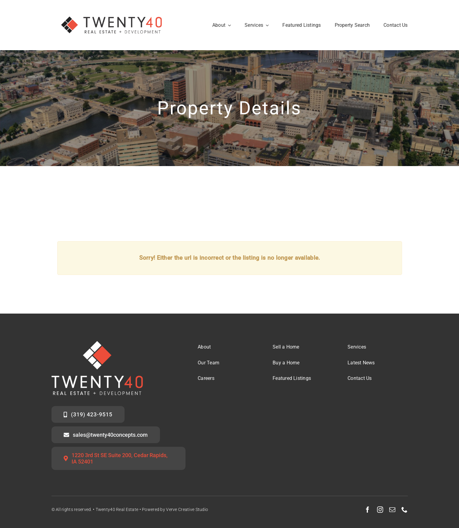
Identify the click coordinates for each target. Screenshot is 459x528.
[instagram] (380, 510)
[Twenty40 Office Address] (118, 458)
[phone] (404, 510)
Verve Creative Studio (187, 509)
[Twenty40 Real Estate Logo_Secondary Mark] (112, 8)
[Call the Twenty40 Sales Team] (88, 414)
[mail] (392, 510)
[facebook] (368, 510)
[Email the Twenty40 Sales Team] (105, 434)
